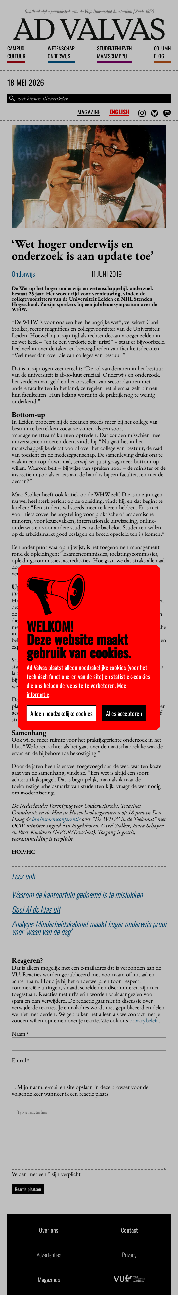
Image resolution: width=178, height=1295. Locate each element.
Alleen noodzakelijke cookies (61, 713)
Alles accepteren (124, 713)
